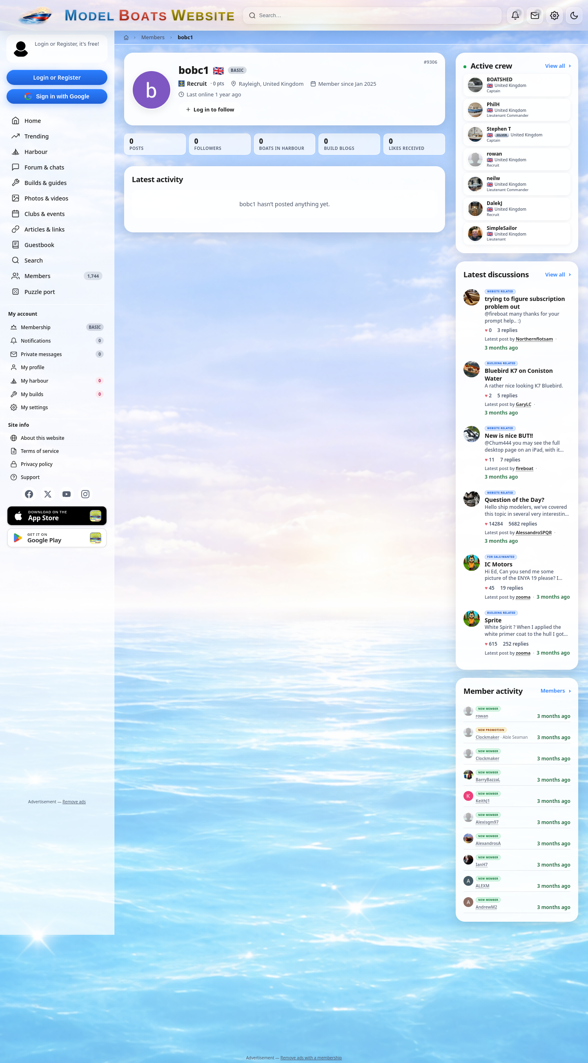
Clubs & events (38, 213)
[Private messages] (535, 15)
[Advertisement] (57, 674)
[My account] (554, 15)
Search (27, 260)
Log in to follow (209, 109)
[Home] (126, 37)
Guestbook (32, 245)
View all (557, 65)
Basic (237, 70)
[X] (47, 494)
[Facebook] (29, 494)
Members (153, 37)
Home (26, 120)
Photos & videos (39, 198)
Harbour (29, 151)
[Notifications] (515, 15)
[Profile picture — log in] (21, 49)
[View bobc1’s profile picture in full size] (151, 89)
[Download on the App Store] (57, 515)
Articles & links (38, 229)
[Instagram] (85, 494)
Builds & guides (39, 182)
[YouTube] (66, 494)
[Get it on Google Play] (57, 537)
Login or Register (57, 77)
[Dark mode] (574, 15)
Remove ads (74, 801)
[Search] (377, 15)
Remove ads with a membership (311, 1058)
